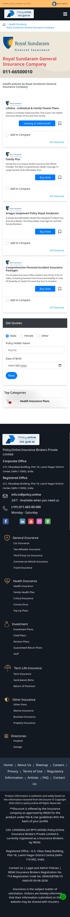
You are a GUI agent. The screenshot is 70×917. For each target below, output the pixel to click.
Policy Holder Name (18, 343)
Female (28, 335)
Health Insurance (18, 24)
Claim (12, 3)
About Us (24, 765)
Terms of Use (32, 771)
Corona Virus (20, 604)
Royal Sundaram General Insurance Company (30, 27)
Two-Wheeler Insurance (26, 549)
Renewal (5, 3)
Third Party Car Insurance (27, 555)
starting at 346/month (37, 123)
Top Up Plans (20, 610)
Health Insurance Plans (34, 401)
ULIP (16, 653)
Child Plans (19, 635)
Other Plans (20, 704)
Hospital (18, 740)
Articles (33, 777)
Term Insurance (22, 673)
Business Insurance (24, 716)
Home (9, 765)
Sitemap (42, 765)
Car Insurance (21, 543)
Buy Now (45, 177)
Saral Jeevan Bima (23, 680)
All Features (57, 142)
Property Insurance (24, 723)
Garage (17, 746)
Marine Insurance (23, 710)
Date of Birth (13, 358)
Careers (58, 765)
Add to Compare (20, 134)
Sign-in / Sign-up (59, 3)
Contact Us (19, 3)
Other (45, 335)
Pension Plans (21, 641)
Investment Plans (23, 629)
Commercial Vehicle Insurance (30, 561)
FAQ (46, 777)
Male (13, 335)
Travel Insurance (22, 567)
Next (11, 375)
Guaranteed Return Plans (27, 647)
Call (27, 3)
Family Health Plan (24, 592)
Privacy (13, 771)
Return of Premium (24, 686)
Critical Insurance (23, 598)
